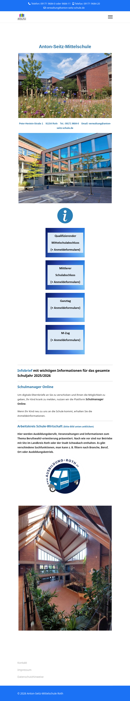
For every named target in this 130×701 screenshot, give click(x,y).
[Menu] (110, 16)
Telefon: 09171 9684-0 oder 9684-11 (51, 3)
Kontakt (22, 662)
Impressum (25, 670)
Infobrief (25, 370)
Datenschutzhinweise (31, 677)
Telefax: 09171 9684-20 (87, 3)
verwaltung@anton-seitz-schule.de (66, 7)
